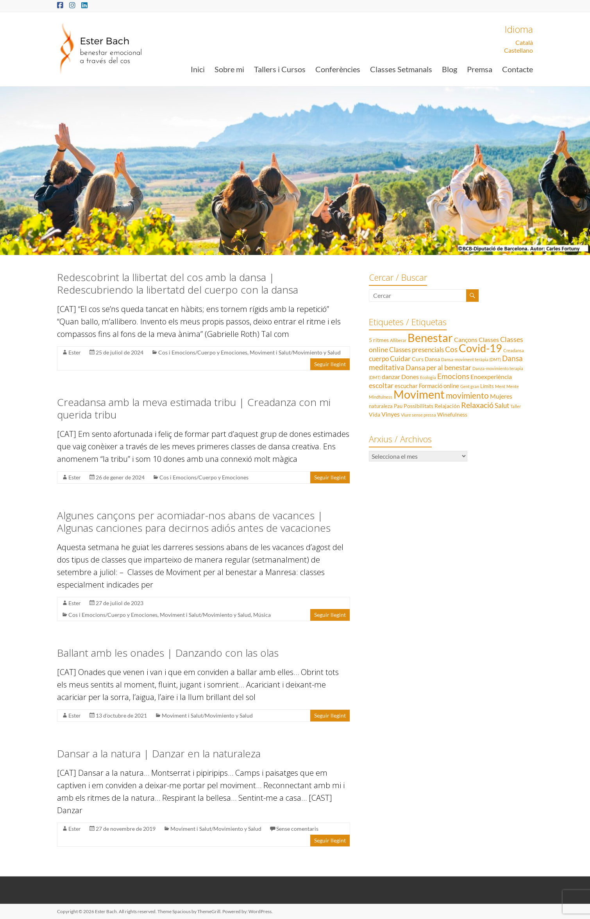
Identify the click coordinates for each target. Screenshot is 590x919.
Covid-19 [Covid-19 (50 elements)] (480, 348)
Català (524, 42)
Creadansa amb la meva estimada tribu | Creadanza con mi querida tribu (194, 408)
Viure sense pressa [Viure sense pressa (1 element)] (418, 414)
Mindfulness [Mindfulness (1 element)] (380, 396)
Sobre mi (229, 69)
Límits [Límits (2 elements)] (487, 386)
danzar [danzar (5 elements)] (391, 376)
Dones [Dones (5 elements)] (410, 376)
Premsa (479, 69)
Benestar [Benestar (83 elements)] (430, 337)
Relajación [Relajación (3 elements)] (447, 406)
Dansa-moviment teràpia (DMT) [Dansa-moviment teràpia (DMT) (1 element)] (471, 359)
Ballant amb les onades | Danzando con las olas (168, 653)
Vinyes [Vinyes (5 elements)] (390, 414)
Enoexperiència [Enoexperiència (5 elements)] (491, 376)
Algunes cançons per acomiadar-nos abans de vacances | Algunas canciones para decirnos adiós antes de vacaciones (194, 521)
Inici (198, 69)
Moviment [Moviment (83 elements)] (419, 394)
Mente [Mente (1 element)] (512, 386)
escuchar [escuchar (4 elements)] (406, 385)
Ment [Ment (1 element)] (500, 386)
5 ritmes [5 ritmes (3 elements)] (379, 340)
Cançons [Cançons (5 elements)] (465, 339)
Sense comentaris (297, 828)
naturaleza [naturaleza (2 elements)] (381, 406)
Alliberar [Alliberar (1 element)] (398, 340)
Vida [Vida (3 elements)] (374, 414)
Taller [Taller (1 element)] (515, 406)
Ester (74, 352)
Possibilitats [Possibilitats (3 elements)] (418, 406)
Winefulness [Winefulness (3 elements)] (452, 414)
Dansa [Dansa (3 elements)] (432, 359)
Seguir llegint (330, 364)
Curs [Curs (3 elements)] (418, 359)
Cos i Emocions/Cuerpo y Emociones (202, 352)
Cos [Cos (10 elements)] (451, 349)
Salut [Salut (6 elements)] (502, 405)
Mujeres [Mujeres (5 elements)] (501, 396)
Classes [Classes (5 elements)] (489, 339)
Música (262, 614)
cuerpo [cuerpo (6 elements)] (379, 358)
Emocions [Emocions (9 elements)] (453, 376)
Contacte (517, 69)
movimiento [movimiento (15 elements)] (467, 395)
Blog (449, 69)
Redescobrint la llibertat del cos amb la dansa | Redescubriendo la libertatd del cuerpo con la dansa (177, 283)
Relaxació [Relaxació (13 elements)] (477, 405)
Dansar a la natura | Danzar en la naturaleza (159, 753)
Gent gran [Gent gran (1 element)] (469, 386)
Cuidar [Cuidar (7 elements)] (400, 358)
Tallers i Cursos (280, 69)
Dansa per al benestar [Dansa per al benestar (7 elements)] (438, 367)
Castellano (518, 50)
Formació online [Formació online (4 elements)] (439, 385)
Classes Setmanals (401, 69)
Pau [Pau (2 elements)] (398, 406)
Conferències (337, 69)
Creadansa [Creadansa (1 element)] (513, 350)
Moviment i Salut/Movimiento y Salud (295, 352)
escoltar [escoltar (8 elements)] (381, 385)
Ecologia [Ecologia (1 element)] (428, 377)
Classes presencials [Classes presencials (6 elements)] (416, 350)
